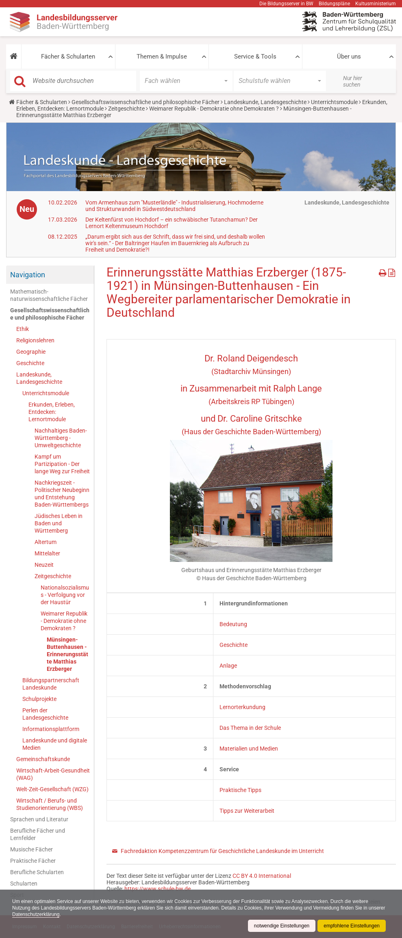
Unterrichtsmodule (334, 102)
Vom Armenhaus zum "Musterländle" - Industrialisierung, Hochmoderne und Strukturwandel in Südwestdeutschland (174, 205)
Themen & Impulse (162, 56)
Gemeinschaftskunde (43, 759)
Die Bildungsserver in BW (286, 4)
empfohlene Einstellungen (352, 926)
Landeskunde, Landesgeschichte (265, 102)
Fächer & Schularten (68, 56)
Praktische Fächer (33, 860)
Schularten (23, 883)
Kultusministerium (375, 4)
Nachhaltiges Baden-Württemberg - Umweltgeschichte (61, 437)
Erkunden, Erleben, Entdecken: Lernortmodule (51, 411)
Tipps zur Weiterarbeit (246, 810)
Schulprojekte (39, 699)
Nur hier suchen (352, 81)
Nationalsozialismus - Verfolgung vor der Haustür (65, 594)
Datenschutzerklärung (54, 914)
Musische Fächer (31, 849)
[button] (13, 56)
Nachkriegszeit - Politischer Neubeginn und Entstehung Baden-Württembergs (62, 493)
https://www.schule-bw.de (157, 889)
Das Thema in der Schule (250, 728)
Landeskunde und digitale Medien (54, 744)
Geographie (31, 351)
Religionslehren (35, 340)
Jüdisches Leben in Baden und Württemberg (59, 523)
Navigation (27, 274)
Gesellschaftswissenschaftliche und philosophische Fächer (145, 102)
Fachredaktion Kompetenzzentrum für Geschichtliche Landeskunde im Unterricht (222, 851)
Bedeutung (233, 624)
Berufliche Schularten (37, 872)
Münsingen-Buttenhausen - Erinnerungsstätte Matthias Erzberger (67, 654)
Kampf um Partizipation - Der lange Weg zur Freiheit (62, 463)
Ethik (22, 329)
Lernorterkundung (242, 707)
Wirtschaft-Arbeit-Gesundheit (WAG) (53, 774)
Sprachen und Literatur (39, 819)
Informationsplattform (50, 729)
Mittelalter (47, 553)
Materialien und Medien (248, 748)
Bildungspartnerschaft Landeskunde (50, 684)
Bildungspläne (334, 4)
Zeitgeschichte (126, 108)
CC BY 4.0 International (262, 876)
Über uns (349, 56)
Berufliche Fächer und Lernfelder (37, 834)
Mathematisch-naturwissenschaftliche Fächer (49, 295)
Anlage (228, 665)
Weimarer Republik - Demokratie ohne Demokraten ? (214, 108)
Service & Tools (255, 56)
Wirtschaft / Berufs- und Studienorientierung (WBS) (49, 804)
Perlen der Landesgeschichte (45, 714)
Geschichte (30, 363)
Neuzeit (44, 564)
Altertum (45, 542)
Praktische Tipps (240, 790)
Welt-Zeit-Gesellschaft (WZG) (52, 789)
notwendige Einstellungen (281, 926)
